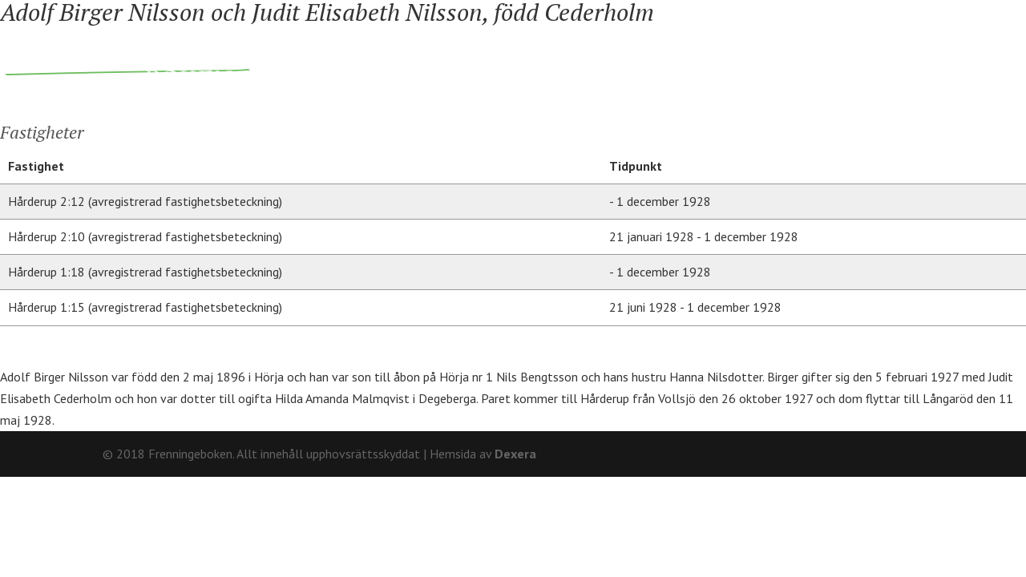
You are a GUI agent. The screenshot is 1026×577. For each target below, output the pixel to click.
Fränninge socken (610, 58)
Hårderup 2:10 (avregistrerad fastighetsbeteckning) (145, 236)
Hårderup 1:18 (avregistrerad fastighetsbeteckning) (145, 272)
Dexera (515, 454)
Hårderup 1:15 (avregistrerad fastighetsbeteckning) (145, 307)
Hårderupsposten (808, 58)
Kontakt (895, 12)
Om (843, 12)
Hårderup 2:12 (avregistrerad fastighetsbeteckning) (145, 201)
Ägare (481, 58)
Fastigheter (379, 58)
